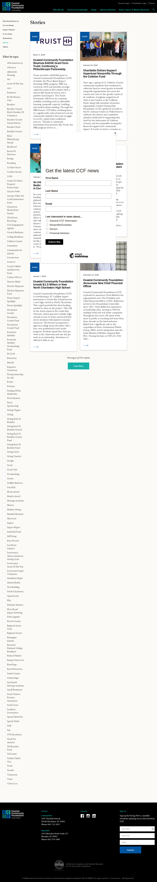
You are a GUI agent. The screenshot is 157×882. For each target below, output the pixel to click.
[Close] (115, 133)
